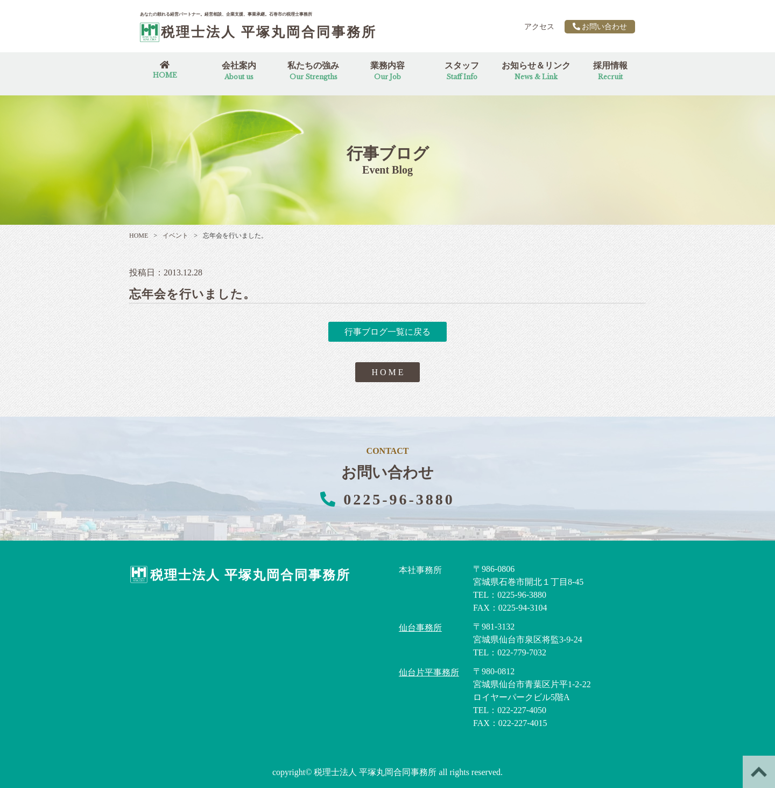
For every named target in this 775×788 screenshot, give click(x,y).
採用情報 (610, 71)
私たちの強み (313, 71)
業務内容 (387, 71)
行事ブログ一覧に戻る (387, 331)
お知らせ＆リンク (536, 71)
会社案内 (239, 71)
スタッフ (462, 71)
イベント (170, 235)
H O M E (387, 372)
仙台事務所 (420, 627)
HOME (138, 235)
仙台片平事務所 (429, 672)
